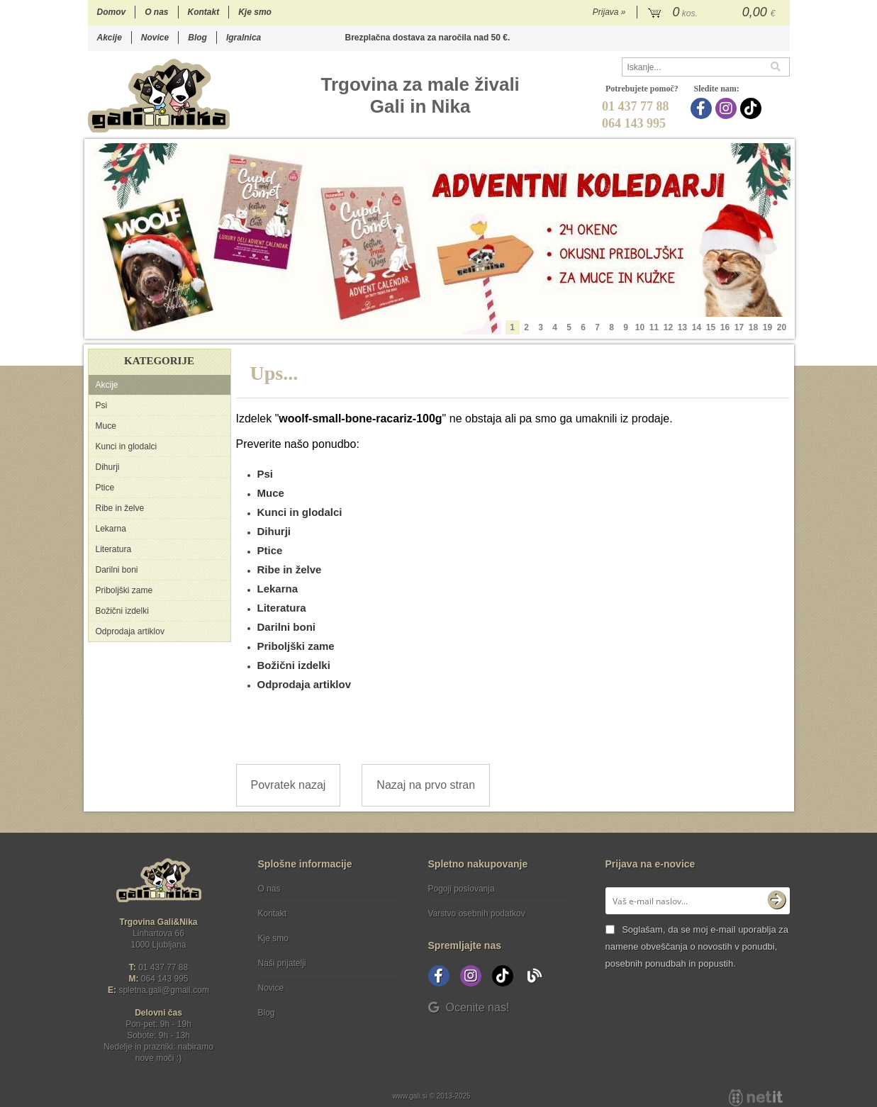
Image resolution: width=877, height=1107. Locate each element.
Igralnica (243, 38)
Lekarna (111, 529)
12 (668, 327)
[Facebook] (703, 108)
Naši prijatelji (282, 963)
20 (781, 327)
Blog (197, 38)
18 (753, 327)
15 (710, 327)
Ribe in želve (120, 508)
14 (696, 327)
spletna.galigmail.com (163, 990)
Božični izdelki (122, 611)
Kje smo (255, 12)
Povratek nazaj (288, 785)
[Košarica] (713, 13)
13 (682, 327)
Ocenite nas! (469, 1007)
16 (725, 327)
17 (739, 327)
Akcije (109, 38)
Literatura (114, 549)
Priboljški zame (124, 590)
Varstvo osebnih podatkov (476, 913)
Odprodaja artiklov (130, 631)
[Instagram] (727, 108)
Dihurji (108, 467)
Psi (102, 405)
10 (639, 327)
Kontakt (204, 12)
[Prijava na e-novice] (776, 900)
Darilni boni (117, 570)
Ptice (105, 488)
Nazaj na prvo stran (425, 785)
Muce (106, 426)
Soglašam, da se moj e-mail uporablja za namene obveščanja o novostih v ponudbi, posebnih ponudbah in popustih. (696, 946)
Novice (155, 38)
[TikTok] (752, 108)
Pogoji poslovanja (461, 889)
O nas (156, 12)
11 (654, 327)
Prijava (609, 12)
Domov (111, 12)
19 (767, 327)
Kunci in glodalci (126, 446)
